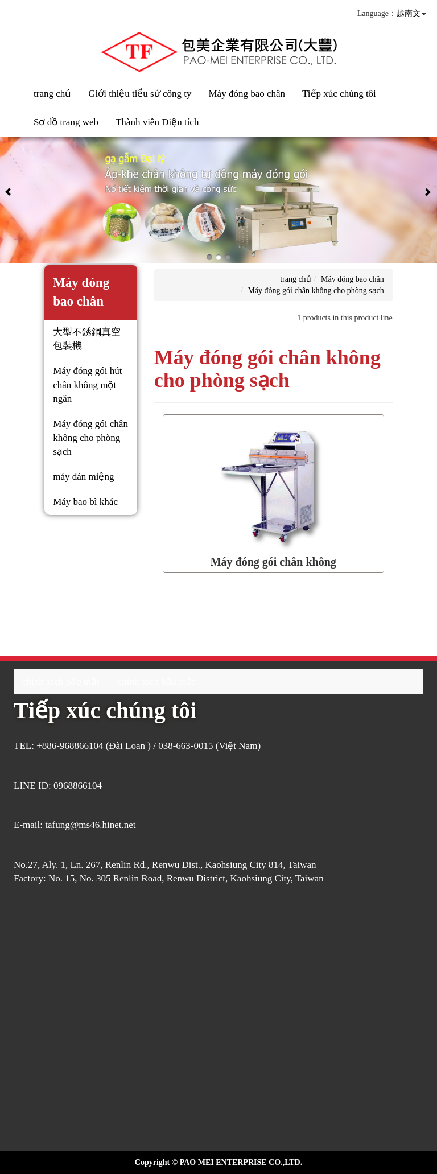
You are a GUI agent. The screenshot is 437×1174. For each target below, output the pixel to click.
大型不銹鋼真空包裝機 (87, 339)
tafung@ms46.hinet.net (90, 824)
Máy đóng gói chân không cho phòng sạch (90, 437)
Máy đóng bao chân (246, 93)
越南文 (408, 13)
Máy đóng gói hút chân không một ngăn (87, 384)
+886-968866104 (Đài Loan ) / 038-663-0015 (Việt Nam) (148, 745)
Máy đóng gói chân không (273, 561)
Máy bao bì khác (85, 501)
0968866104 (77, 785)
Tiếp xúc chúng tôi (339, 93)
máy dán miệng (83, 476)
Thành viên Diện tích (157, 122)
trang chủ (52, 93)
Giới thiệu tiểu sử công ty (139, 93)
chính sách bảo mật (61, 681)
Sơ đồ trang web (66, 122)
